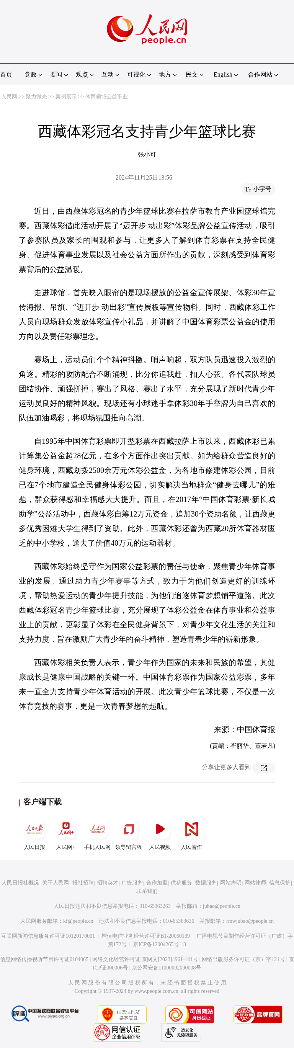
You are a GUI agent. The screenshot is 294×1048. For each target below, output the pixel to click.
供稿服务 (181, 883)
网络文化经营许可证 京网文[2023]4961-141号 (145, 959)
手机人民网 (97, 833)
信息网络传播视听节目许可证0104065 (44, 959)
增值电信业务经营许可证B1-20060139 (145, 936)
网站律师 (255, 883)
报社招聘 (83, 883)
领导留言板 (128, 833)
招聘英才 (107, 883)
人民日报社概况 (20, 883)
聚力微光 (36, 97)
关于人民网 (55, 883)
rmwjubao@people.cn (250, 921)
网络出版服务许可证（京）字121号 (243, 959)
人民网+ (65, 833)
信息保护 (280, 883)
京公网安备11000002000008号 (166, 968)
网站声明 (231, 883)
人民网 (9, 97)
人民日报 (34, 833)
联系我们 (147, 891)
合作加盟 (157, 883)
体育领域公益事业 (106, 97)
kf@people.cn (78, 921)
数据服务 (206, 883)
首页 (6, 74)
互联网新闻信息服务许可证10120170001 (48, 936)
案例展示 (66, 97)
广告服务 (132, 883)
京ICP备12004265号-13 (159, 944)
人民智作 (191, 833)
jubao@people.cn (221, 906)
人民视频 (160, 833)
